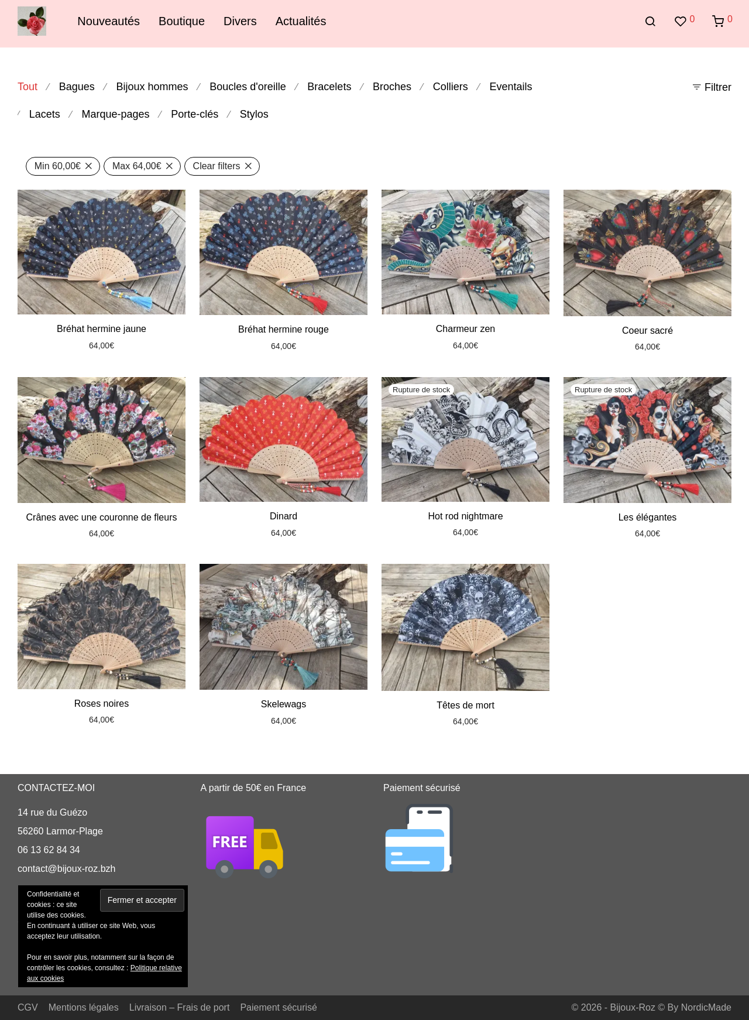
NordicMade (706, 1007)
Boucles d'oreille (247, 87)
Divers (240, 21)
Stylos (254, 114)
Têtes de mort (465, 705)
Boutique (182, 21)
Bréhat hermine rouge (283, 329)
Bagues (77, 87)
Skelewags (283, 704)
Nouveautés (108, 21)
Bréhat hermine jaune (101, 329)
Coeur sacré (647, 331)
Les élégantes (648, 517)
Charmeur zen (465, 329)
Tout (27, 87)
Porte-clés (194, 114)
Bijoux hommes (152, 87)
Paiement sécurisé (278, 1007)
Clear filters (216, 166)
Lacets (44, 114)
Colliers (450, 87)
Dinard (283, 516)
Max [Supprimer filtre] (137, 166)
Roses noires (101, 703)
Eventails (510, 87)
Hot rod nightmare (465, 516)
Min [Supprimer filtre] (58, 166)
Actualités (301, 21)
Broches (392, 87)
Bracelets (329, 87)
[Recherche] (650, 21)
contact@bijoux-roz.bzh (66, 869)
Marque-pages (115, 114)
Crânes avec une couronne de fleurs (101, 517)
